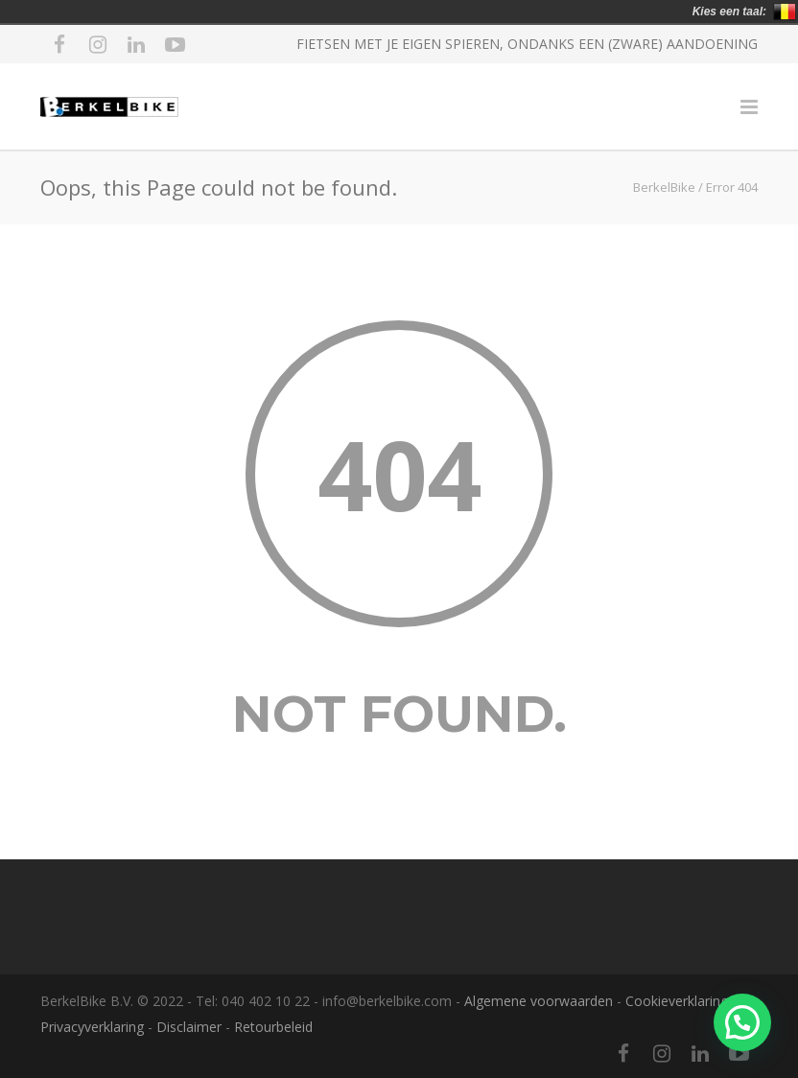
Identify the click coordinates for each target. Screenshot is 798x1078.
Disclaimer (189, 1027)
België (784, 11)
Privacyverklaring (92, 1027)
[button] (742, 1022)
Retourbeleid (273, 1027)
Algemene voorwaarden (538, 1001)
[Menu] (749, 106)
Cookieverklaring (676, 1001)
